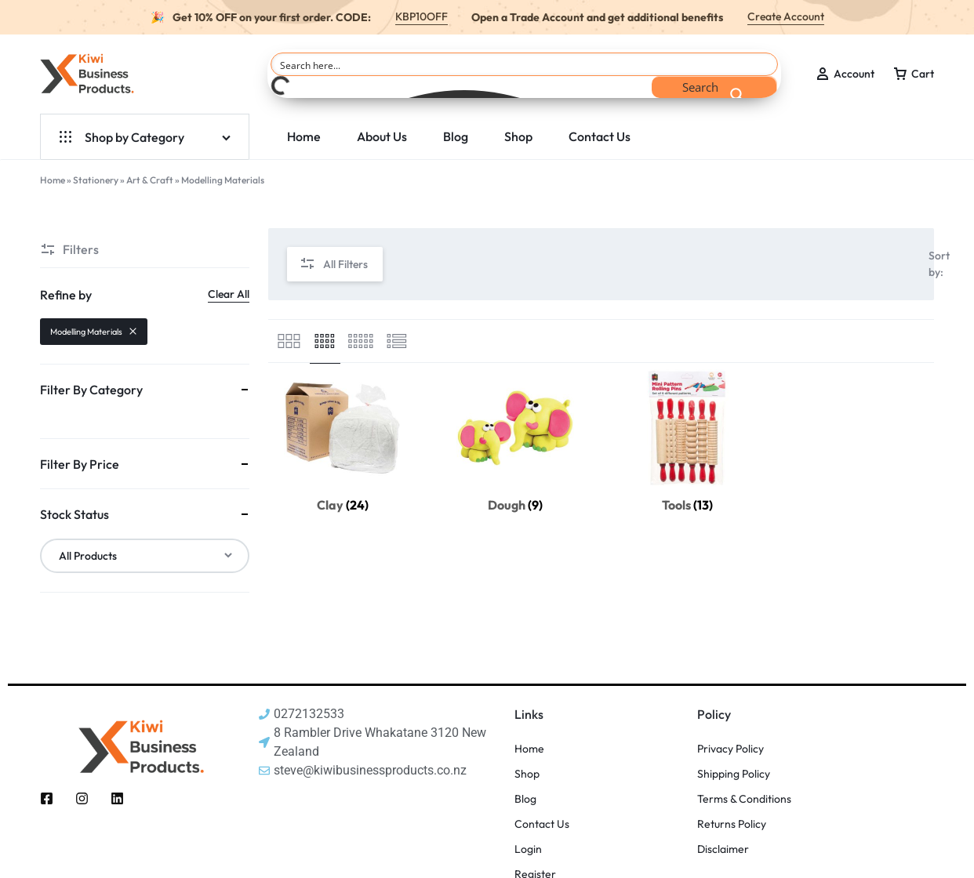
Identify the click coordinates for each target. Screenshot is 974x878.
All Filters (334, 265)
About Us (382, 136)
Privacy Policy (730, 749)
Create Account (785, 16)
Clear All (228, 294)
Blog (455, 136)
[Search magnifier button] (714, 87)
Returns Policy (731, 824)
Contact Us (600, 136)
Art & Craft (149, 180)
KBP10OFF (421, 16)
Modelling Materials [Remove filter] (93, 331)
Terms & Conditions (744, 799)
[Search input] (525, 64)
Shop (518, 136)
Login (528, 849)
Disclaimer (723, 849)
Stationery (95, 180)
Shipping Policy (733, 774)
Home (304, 136)
